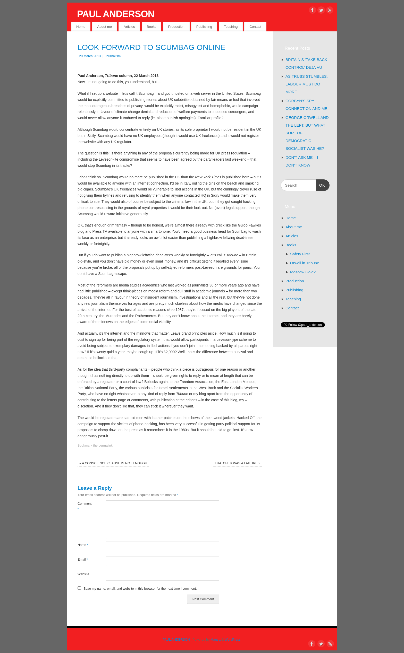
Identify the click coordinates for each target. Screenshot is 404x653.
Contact (255, 27)
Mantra (216, 639)
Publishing (204, 27)
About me (104, 27)
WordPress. (233, 639)
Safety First (300, 254)
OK (320, 184)
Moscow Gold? (303, 272)
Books (151, 27)
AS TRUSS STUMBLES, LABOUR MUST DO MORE (306, 84)
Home (80, 27)
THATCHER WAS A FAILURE (237, 463)
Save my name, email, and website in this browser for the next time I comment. (140, 588)
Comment (85, 506)
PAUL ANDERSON (115, 14)
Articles (129, 27)
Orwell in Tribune (304, 263)
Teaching (231, 27)
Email (83, 559)
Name (83, 545)
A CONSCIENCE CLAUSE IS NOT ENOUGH (113, 463)
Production (176, 27)
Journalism (113, 56)
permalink (105, 445)
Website (83, 574)
